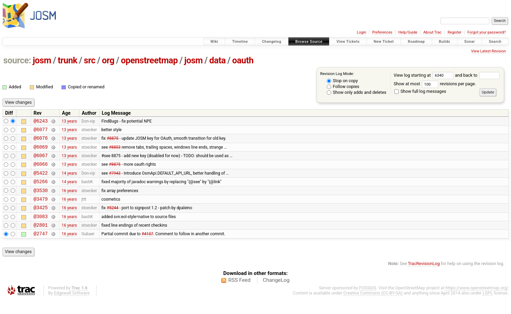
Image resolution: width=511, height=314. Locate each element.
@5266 (41, 189)
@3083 (41, 228)
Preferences (382, 32)
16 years (69, 199)
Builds (444, 41)
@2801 (41, 238)
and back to (477, 75)
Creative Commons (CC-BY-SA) (373, 307)
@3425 (41, 218)
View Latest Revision (488, 51)
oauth (243, 60)
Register (454, 32)
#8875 (112, 141)
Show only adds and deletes (356, 92)
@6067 (41, 160)
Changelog (271, 41)
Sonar (469, 41)
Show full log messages (420, 91)
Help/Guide (407, 32)
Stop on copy (342, 80)
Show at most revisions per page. (435, 83)
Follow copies (343, 86)
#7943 (114, 179)
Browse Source (309, 41)
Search (495, 41)
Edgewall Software (72, 307)
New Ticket (384, 41)
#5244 (112, 218)
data (217, 60)
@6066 (41, 170)
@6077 (41, 131)
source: (17, 60)
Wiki (214, 41)
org (108, 60)
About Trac (432, 32)
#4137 (147, 248)
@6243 (41, 121)
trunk (67, 60)
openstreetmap (149, 60)
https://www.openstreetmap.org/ (477, 302)
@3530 (41, 199)
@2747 (41, 247)
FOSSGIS (367, 302)
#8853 (114, 150)
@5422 (41, 180)
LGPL (488, 307)
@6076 (41, 141)
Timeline (240, 41)
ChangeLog (276, 294)
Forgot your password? (486, 32)
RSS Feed (239, 294)
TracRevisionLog (424, 277)
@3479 (41, 209)
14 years (69, 179)
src (89, 60)
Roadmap (416, 41)
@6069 (41, 151)
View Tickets (347, 41)
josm (42, 60)
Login (361, 32)
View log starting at (424, 75)
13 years (69, 121)
